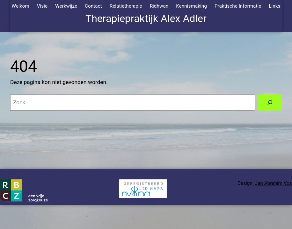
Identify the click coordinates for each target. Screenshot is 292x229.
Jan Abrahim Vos (273, 183)
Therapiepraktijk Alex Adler (146, 18)
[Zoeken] (270, 102)
